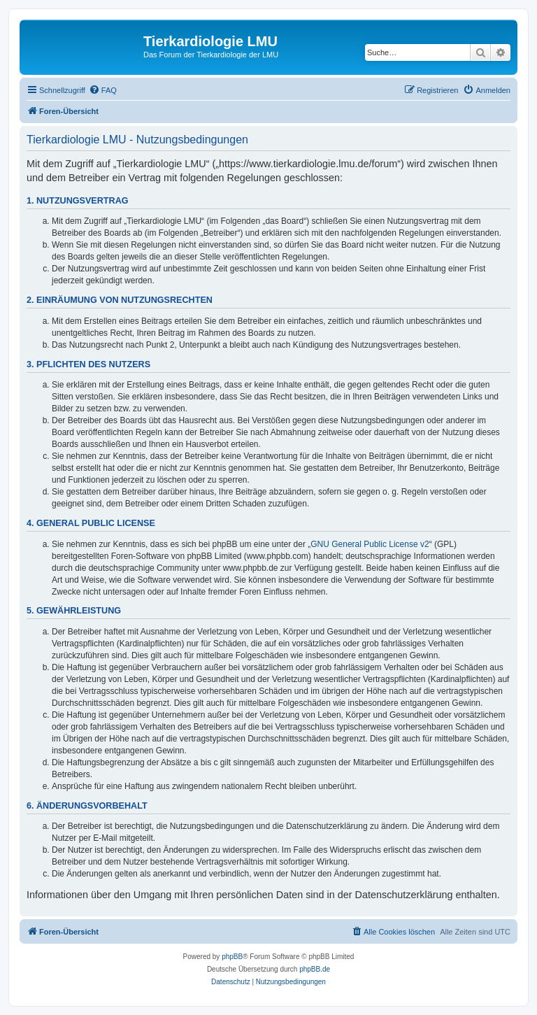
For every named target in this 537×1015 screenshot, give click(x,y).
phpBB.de (314, 969)
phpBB (232, 956)
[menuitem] (103, 90)
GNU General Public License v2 (369, 544)
